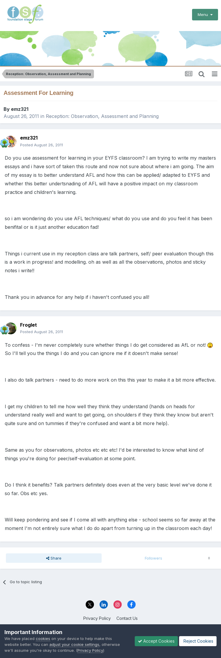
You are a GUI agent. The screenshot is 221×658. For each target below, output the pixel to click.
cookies (43, 638)
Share (53, 558)
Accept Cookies (156, 641)
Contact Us (127, 618)
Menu (205, 14)
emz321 (19, 109)
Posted (41, 144)
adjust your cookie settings (74, 644)
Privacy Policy (97, 618)
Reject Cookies (197, 641)
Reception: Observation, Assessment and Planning (102, 116)
